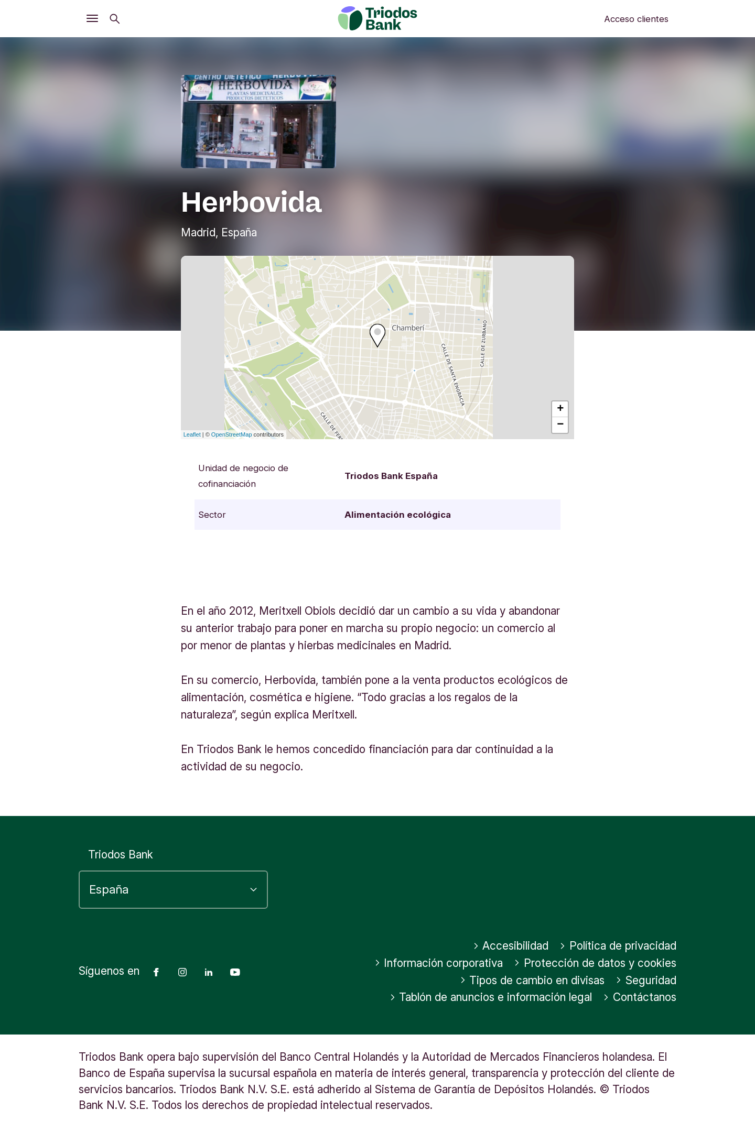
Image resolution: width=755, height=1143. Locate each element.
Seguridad (646, 980)
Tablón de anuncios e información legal (491, 997)
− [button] (560, 425)
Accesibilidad (511, 945)
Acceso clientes (636, 19)
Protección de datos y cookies (595, 963)
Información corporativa (438, 963)
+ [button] (560, 409)
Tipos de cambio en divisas (532, 980)
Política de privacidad (617, 945)
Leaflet (192, 434)
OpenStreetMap (231, 434)
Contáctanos (639, 997)
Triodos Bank (120, 854)
